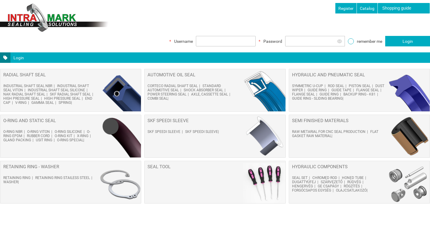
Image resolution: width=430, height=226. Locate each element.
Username (183, 41)
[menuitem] (404, 8)
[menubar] (404, 8)
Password (272, 41)
